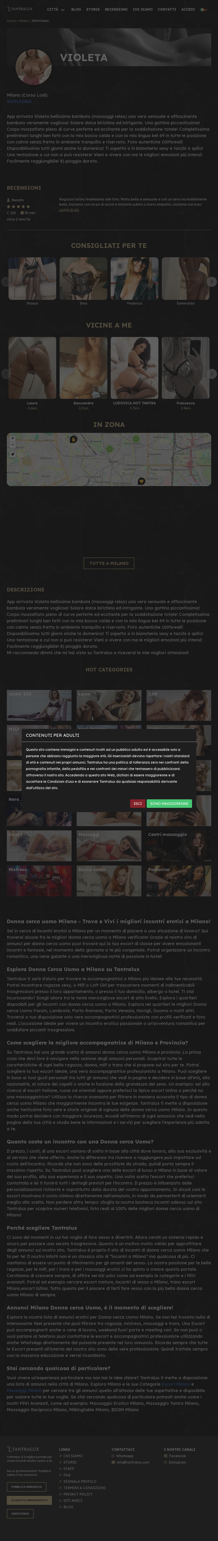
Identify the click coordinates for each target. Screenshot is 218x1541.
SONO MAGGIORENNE (169, 803)
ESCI (138, 803)
